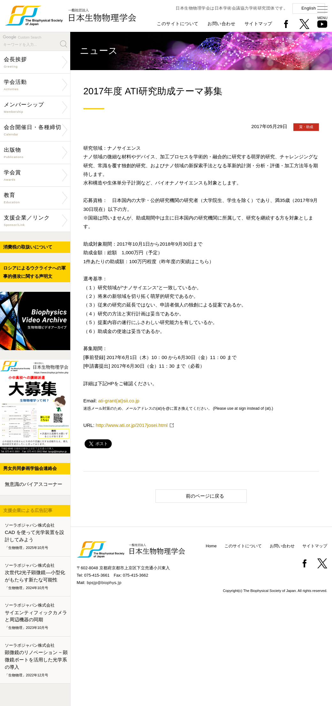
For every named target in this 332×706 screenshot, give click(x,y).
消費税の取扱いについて (27, 246)
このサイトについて (178, 23)
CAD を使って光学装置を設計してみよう (36, 537)
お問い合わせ (221, 23)
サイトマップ (258, 23)
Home (211, 546)
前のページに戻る (192, 496)
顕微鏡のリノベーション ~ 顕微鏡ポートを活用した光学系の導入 (36, 660)
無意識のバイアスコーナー (33, 484)
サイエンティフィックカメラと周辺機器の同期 (36, 617)
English (308, 8)
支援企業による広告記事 (27, 510)
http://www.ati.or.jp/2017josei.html (132, 425)
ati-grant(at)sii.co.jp (118, 400)
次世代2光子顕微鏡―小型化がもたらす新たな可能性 (36, 577)
